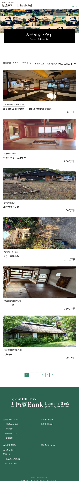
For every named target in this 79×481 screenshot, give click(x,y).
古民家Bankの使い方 (13, 459)
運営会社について (48, 445)
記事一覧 (6, 454)
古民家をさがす (9, 450)
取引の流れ (9, 429)
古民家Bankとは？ (12, 424)
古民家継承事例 (9, 445)
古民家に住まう (47, 420)
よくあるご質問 (11, 463)
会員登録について (12, 433)
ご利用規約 (9, 438)
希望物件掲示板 (47, 424)
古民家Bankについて (11, 420)
